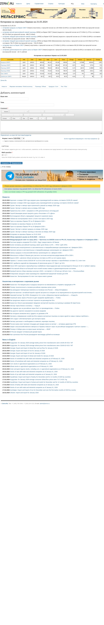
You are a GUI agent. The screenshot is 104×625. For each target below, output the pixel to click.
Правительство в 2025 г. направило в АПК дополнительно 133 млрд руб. (34, 211)
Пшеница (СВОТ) (5, 65)
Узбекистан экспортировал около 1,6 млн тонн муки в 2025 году (31, 218)
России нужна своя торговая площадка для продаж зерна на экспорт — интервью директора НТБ (43, 324)
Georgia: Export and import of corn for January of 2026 (27, 353)
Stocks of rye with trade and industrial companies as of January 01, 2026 (33, 374)
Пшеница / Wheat (40, 86)
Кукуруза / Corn (53, 86)
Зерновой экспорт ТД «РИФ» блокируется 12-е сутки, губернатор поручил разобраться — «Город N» (44, 295)
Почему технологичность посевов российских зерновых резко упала (33, 287)
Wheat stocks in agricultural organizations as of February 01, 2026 (31, 366)
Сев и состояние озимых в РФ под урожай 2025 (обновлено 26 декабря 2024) (29, 192)
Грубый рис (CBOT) (6, 76)
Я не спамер (6, 167)
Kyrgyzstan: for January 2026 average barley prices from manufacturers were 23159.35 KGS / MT (41, 343)
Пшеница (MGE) (5, 71)
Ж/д (72, 3)
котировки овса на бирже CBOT (13, 45)
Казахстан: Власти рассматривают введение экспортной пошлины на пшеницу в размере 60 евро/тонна (45, 303)
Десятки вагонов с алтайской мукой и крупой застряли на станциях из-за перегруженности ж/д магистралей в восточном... (51, 292)
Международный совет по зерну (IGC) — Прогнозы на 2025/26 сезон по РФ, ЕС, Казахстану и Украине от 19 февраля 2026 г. (54, 239)
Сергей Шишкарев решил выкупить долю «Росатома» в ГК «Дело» (32, 213)
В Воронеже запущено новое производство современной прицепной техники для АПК (39, 274)
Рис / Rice (64, 86)
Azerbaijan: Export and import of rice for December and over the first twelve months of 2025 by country (43, 390)
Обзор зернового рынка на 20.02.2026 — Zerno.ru (27, 237)
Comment (4, 108)
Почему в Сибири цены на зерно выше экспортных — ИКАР (30, 329)
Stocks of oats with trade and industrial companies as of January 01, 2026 (34, 371)
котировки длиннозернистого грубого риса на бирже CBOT (22, 50)
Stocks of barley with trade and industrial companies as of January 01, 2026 (34, 385)
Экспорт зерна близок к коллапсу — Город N (25, 306)
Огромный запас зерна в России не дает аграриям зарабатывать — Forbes (35, 298)
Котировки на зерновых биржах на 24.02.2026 (25, 224)
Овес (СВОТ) (4, 73)
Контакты (94, 4)
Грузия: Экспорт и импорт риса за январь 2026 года (27, 208)
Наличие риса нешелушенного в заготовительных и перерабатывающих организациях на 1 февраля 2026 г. (46, 247)
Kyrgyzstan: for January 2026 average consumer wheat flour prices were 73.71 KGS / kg (38, 379)
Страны (52, 3)
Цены (30, 3)
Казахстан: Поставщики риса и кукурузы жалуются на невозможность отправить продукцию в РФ (42, 284)
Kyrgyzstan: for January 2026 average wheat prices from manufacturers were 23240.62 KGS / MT (41, 345)
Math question (7, 152)
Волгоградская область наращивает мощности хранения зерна (31, 216)
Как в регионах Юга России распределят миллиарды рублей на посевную (35, 334)
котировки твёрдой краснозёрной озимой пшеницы (20, 36)
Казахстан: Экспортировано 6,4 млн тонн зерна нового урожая (31, 276)
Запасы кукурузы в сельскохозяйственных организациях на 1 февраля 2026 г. (36, 253)
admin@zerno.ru (45, 403)
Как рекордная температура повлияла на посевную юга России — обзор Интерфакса (39, 290)
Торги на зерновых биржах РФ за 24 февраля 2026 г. (28, 226)
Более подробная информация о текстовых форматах (80, 138)
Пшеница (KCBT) (5, 68)
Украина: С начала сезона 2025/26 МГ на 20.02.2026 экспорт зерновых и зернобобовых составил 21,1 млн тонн (47, 260)
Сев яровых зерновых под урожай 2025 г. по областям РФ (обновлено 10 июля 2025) (31, 189)
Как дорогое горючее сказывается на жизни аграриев (28, 311)
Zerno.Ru (4, 80)
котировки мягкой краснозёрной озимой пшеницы (19, 32)
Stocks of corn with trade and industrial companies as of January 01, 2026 (34, 387)
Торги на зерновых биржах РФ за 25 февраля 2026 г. (28, 221)
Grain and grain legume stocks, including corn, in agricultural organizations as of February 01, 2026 (42, 369)
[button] (5, 111)
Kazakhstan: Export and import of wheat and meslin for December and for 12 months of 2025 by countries (44, 382)
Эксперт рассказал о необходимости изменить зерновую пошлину (32, 321)
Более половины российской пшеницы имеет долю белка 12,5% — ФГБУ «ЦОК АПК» (39, 245)
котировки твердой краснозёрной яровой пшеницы (20, 41)
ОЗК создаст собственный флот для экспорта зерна (27, 319)
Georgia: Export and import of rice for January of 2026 (27, 351)
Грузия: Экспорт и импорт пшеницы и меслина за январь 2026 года (32, 232)
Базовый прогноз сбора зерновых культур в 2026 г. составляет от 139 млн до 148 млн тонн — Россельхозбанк (47, 271)
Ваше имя (4, 96)
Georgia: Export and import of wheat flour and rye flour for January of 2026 (34, 348)
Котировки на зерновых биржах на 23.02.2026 (25, 234)
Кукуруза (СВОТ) (5, 62)
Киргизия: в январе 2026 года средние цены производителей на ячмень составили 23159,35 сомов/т (44, 200)
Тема (2, 102)
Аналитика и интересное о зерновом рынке (20, 281)
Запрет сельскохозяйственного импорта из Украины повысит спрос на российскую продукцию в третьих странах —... (49, 326)
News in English (8, 340)
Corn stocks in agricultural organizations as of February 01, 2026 (31, 364)
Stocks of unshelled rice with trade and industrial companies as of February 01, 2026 (37, 358)
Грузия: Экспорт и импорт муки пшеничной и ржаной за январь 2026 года (34, 205)
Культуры (64, 3)
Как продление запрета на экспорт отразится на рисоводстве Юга (32, 300)
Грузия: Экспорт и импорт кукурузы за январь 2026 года (29, 229)
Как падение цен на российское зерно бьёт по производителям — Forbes (34, 308)
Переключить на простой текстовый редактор (16, 135)
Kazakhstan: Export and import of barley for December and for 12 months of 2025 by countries (40, 377)
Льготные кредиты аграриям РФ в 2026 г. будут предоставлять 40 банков (34, 242)
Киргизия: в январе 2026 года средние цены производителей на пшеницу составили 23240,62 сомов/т (44, 203)
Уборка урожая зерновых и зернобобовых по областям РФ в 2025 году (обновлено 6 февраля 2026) (37, 186)
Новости (20, 3)
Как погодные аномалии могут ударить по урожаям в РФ (29, 313)
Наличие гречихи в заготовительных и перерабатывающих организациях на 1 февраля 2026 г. (42, 250)
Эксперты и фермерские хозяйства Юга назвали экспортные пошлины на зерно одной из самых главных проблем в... (49, 316)
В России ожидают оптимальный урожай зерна (26, 332)
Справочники (41, 3)
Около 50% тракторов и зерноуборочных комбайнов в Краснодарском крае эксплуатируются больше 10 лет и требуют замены (52, 266)
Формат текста (7, 138)
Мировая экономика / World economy (21, 86)
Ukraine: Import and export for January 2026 (24, 392)
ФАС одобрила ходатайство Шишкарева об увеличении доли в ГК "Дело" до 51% (37, 263)
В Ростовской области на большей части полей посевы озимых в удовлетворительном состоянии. (43, 268)
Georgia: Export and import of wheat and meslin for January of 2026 (32, 356)
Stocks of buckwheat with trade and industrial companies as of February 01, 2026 (36, 361)
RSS (82, 4)
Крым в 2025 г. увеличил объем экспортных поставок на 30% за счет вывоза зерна (38, 258)
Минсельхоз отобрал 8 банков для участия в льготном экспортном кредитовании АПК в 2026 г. (42, 255)
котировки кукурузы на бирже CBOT (15, 28)
